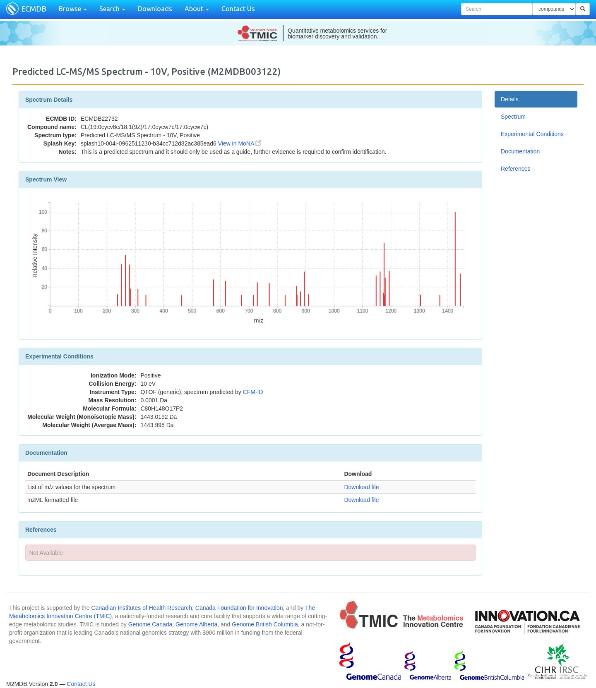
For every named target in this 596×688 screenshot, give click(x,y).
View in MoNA (240, 143)
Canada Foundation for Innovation (239, 607)
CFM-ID (253, 392)
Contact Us (238, 8)
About (197, 8)
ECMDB (33, 9)
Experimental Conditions (532, 134)
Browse (73, 8)
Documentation (520, 151)
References (516, 168)
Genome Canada (150, 624)
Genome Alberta (196, 624)
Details (510, 99)
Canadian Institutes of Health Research (141, 607)
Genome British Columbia (265, 624)
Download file (361, 487)
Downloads (155, 8)
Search (112, 8)
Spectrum (513, 116)
